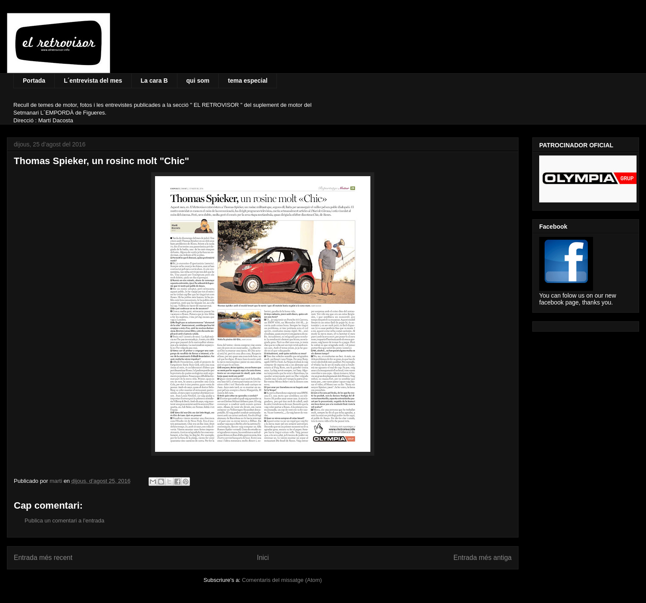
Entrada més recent (43, 557)
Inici (263, 557)
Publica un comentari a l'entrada (64, 520)
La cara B (154, 80)
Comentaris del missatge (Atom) (282, 580)
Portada (34, 80)
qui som (198, 80)
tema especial (247, 80)
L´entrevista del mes (93, 80)
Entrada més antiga (482, 557)
